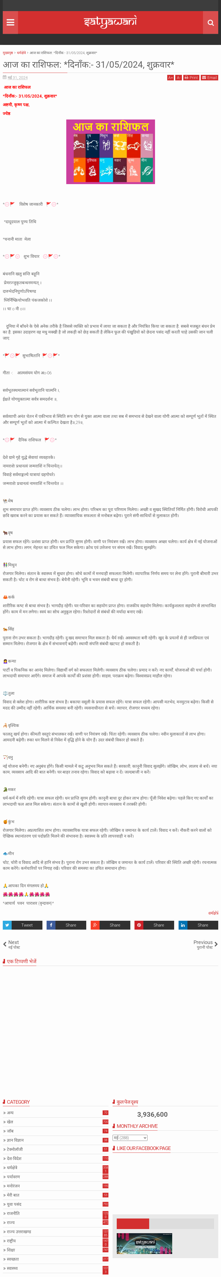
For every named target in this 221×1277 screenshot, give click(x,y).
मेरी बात (13, 1195)
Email (209, 77)
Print (191, 77)
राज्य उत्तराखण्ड (19, 1231)
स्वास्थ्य (12, 1268)
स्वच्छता (13, 1259)
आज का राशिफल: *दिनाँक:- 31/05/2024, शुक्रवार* (88, 64)
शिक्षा (11, 1250)
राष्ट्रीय (11, 1240)
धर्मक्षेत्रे (213, 913)
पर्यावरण (13, 1176)
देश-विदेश (14, 1158)
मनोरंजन (13, 1186)
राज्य (11, 1222)
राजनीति (13, 1213)
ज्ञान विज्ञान (15, 1140)
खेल (10, 1122)
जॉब (10, 1131)
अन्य (10, 1112)
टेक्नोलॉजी (15, 1149)
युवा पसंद (14, 1204)
